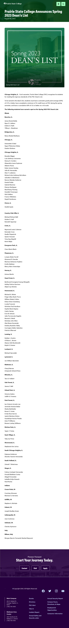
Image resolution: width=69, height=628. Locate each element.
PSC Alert (32, 605)
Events (31, 598)
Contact (24, 568)
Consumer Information (55, 613)
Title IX (31, 609)
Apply (45, 568)
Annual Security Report (55, 598)
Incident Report (34, 612)
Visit (35, 568)
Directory (32, 602)
